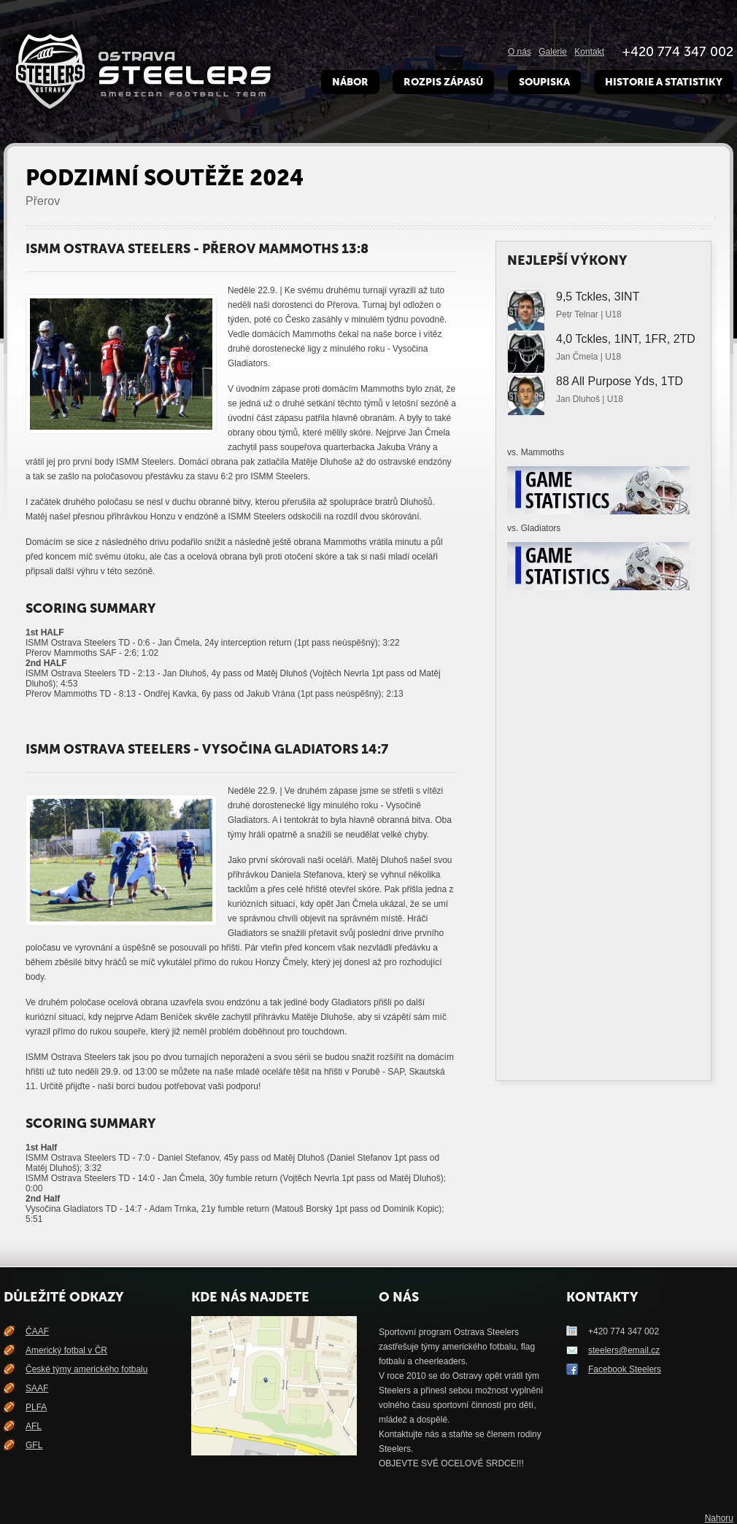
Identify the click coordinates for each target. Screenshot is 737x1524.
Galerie (553, 52)
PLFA (36, 1407)
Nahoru (719, 1518)
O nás (519, 52)
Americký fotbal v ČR (66, 1350)
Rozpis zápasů (443, 82)
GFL (34, 1445)
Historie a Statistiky (663, 82)
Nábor (350, 82)
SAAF (37, 1388)
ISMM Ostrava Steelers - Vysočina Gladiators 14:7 (207, 749)
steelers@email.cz (624, 1350)
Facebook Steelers (624, 1369)
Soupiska (544, 82)
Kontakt (589, 52)
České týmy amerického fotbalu (86, 1369)
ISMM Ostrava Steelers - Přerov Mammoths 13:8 (197, 249)
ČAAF (37, 1331)
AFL (34, 1426)
